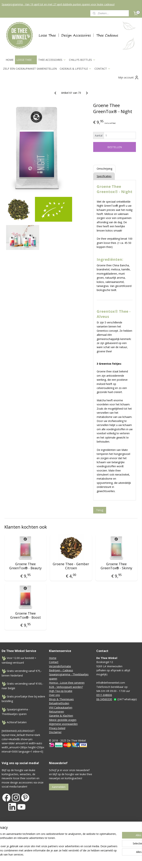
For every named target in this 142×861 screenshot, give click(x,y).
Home (52, 658)
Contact (53, 662)
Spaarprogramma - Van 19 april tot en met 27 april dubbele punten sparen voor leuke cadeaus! (58, 4)
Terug (99, 510)
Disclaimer (55, 732)
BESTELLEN (114, 147)
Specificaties (104, 176)
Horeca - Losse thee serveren (66, 682)
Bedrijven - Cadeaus (61, 670)
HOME (9, 60)
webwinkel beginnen (112, 832)
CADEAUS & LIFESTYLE (76, 68)
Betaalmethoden (59, 703)
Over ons (54, 695)
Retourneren (56, 711)
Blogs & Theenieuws (61, 699)
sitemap (90, 832)
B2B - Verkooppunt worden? (66, 687)
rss (97, 832)
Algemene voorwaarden (63, 724)
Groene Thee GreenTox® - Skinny (116, 566)
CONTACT (102, 68)
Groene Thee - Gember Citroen (71, 566)
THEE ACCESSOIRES (52, 60)
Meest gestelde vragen (62, 720)
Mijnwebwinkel (71, 838)
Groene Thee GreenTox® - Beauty (25, 566)
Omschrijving (104, 168)
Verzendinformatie (60, 666)
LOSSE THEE (25, 60)
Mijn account (128, 77)
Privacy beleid (57, 728)
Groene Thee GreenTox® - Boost (25, 615)
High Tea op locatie (60, 691)
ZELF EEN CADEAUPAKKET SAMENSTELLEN (30, 68)
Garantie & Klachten (61, 715)
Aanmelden (58, 787)
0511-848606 (104, 695)
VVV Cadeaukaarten (60, 707)
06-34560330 (104, 699)
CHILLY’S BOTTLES (82, 60)
